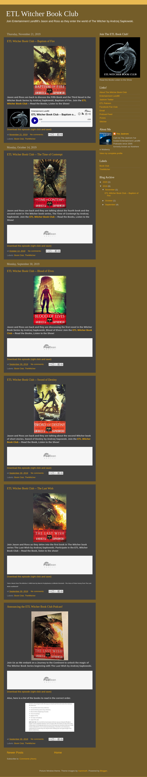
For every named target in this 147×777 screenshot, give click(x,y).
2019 (105, 186)
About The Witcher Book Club (113, 92)
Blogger (103, 771)
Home (58, 752)
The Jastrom (122, 134)
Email (102, 110)
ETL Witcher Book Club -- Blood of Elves (30, 271)
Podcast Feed (106, 114)
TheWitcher (30, 139)
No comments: (37, 134)
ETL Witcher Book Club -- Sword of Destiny (32, 379)
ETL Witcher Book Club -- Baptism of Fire (31, 41)
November (110, 189)
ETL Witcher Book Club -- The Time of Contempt (34, 154)
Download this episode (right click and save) (29, 129)
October (109, 200)
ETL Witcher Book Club (42, 14)
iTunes (103, 118)
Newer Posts (15, 752)
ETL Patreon (105, 103)
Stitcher (103, 121)
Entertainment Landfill (110, 96)
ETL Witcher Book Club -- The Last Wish (30, 488)
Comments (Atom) (28, 759)
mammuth (82, 771)
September (110, 204)
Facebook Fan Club (109, 107)
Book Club (19, 139)
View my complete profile (111, 153)
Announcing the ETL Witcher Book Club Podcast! (35, 606)
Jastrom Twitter (106, 99)
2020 (105, 182)
